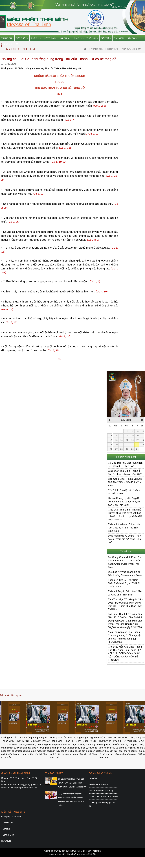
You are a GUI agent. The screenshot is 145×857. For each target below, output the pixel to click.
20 (116, 444)
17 (137, 440)
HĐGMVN (6, 841)
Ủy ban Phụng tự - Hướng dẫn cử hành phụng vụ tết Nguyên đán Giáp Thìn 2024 (124, 501)
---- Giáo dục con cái (98, 784)
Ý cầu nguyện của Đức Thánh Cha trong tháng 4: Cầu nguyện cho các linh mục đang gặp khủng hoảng (124, 637)
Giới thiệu (22, 38)
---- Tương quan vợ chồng (101, 790)
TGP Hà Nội (7, 823)
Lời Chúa (65, 38)
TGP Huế (5, 829)
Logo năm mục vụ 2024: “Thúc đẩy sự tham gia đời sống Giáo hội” (124, 539)
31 (137, 449)
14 (121, 440)
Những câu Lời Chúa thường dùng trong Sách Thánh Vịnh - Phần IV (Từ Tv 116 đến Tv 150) (25, 739)
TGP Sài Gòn (7, 835)
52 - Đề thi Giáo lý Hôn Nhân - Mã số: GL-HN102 (124, 492)
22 (127, 444)
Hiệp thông (51, 38)
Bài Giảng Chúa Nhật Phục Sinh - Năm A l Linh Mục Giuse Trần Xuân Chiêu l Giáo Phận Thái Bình (125, 562)
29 (127, 449)
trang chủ (97, 49)
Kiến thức (112, 49)
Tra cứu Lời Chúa (131, 49)
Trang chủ (7, 38)
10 (137, 435)
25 (142, 444)
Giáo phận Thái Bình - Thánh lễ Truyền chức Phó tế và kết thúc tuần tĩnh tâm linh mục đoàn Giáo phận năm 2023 (125, 514)
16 (132, 440)
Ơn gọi (132, 38)
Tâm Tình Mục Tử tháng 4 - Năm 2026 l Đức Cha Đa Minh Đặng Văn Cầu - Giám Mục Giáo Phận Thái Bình (125, 604)
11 (142, 435)
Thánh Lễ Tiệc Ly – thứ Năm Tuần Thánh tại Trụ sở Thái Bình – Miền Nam (125, 583)
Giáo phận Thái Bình (11, 817)
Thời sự (36, 38)
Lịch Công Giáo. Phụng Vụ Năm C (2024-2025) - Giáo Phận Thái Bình (125, 482)
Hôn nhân (93, 778)
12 (111, 440)
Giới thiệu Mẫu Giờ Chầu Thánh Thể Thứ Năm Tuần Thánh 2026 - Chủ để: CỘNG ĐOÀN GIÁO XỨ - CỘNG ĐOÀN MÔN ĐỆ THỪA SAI (125, 653)
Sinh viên (120, 38)
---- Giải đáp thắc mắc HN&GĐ (103, 796)
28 (121, 449)
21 (121, 444)
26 (111, 449)
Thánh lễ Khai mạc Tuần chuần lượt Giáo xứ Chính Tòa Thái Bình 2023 (124, 527)
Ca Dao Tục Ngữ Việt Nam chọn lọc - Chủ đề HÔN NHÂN (125, 464)
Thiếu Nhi (92, 38)
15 (127, 440)
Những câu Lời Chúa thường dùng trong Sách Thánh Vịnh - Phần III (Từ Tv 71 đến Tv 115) (74, 739)
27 (116, 449)
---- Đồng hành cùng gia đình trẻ (102, 804)
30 (132, 449)
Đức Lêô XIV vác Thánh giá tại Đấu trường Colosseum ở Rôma (125, 574)
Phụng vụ (7, 44)
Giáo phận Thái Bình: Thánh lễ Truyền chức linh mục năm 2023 (125, 472)
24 (137, 444)
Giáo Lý (79, 38)
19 (111, 444)
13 (116, 440)
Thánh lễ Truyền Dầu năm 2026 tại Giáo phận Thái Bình (125, 593)
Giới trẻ (106, 38)
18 (142, 440)
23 (132, 444)
